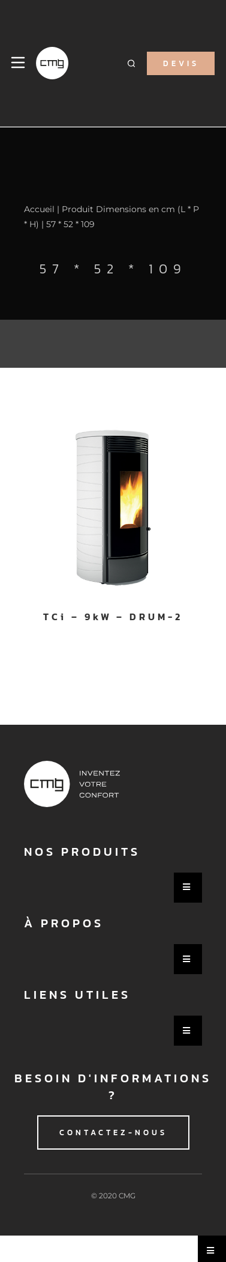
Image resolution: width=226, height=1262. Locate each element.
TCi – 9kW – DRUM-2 (112, 616)
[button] (131, 63)
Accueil (39, 209)
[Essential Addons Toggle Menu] (188, 888)
